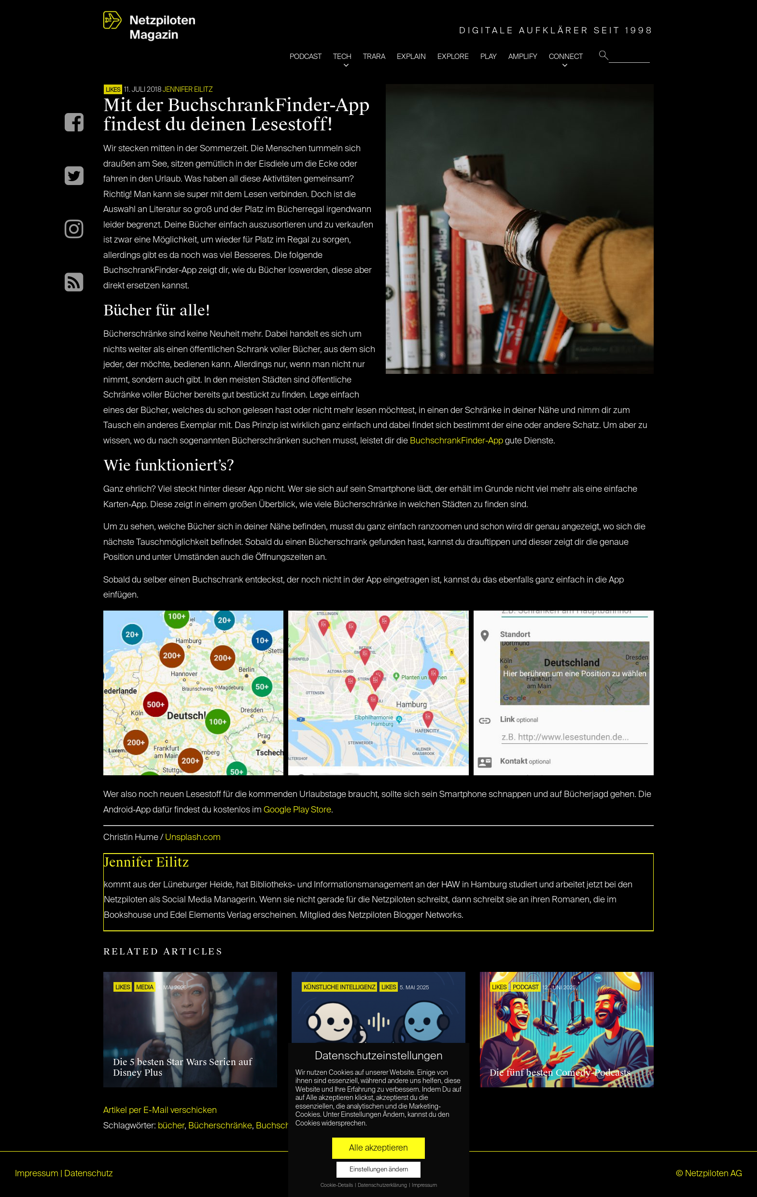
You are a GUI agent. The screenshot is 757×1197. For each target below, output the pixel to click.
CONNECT (566, 56)
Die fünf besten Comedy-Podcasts (560, 1073)
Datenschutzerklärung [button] (383, 1185)
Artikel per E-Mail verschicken (160, 1110)
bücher (171, 1126)
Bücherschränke (220, 1126)
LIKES (113, 90)
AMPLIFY (522, 56)
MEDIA (145, 988)
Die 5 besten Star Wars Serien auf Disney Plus (182, 1067)
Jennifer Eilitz (188, 89)
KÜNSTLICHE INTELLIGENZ (339, 988)
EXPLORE (453, 56)
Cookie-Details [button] (337, 1185)
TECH (342, 56)
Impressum (36, 1173)
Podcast (526, 988)
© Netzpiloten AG (709, 1173)
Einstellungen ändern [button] (379, 1170)
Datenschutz (88, 1173)
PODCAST (306, 56)
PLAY (488, 56)
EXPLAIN (411, 56)
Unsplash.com (193, 837)
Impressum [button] (424, 1185)
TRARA (374, 56)
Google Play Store (297, 810)
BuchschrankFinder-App (456, 441)
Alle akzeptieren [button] (378, 1148)
